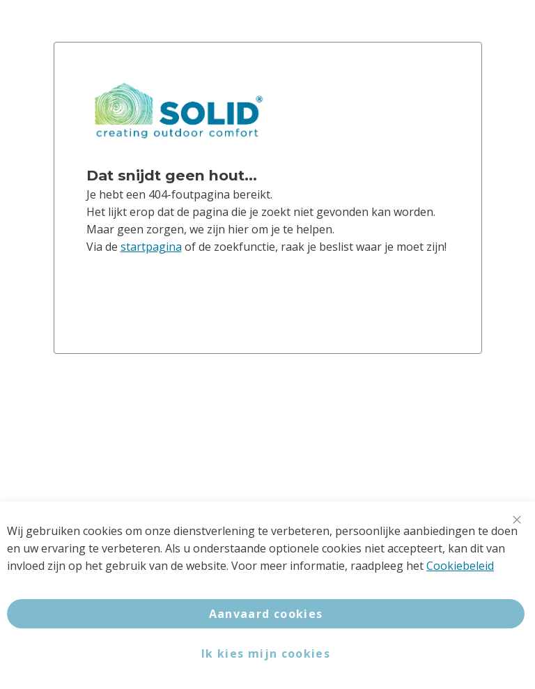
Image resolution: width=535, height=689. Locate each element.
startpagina (151, 246)
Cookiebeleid (460, 565)
